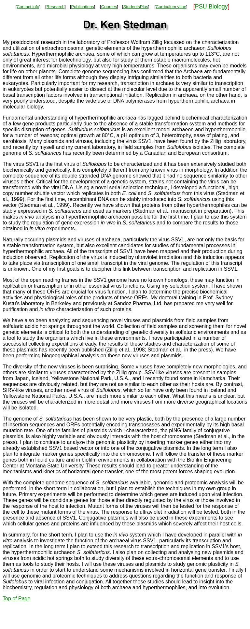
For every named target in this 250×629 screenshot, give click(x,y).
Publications (82, 6)
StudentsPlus (135, 6)
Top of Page (16, 598)
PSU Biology (211, 6)
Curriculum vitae (171, 6)
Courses (109, 6)
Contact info (28, 6)
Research (56, 6)
